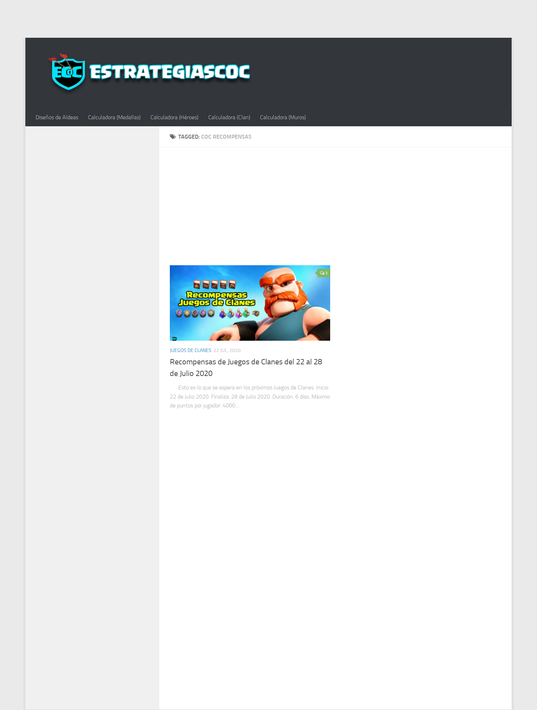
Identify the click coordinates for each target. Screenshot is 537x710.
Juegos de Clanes (190, 350)
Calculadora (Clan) (229, 117)
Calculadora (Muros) (283, 117)
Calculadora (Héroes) (174, 117)
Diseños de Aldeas (57, 117)
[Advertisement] (268, 17)
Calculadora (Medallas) (114, 117)
